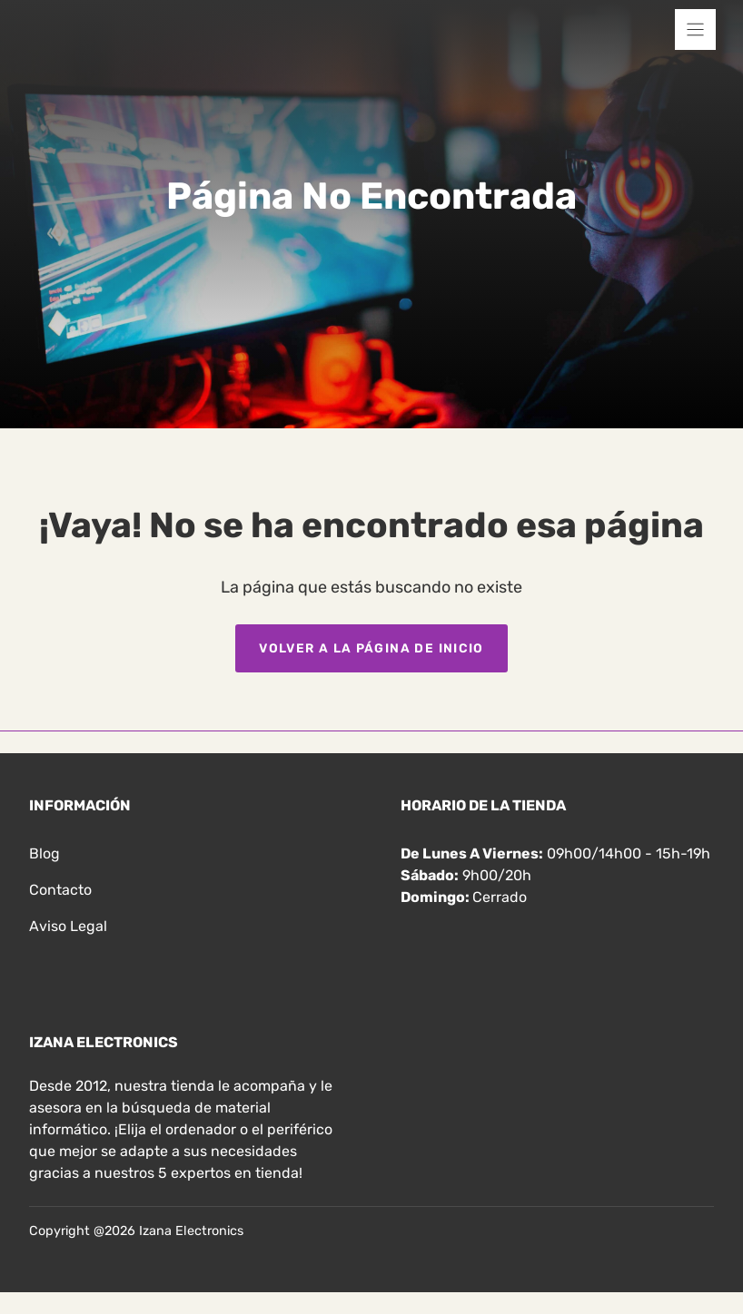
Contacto (60, 889)
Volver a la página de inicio (371, 648)
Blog (44, 853)
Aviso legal (68, 926)
